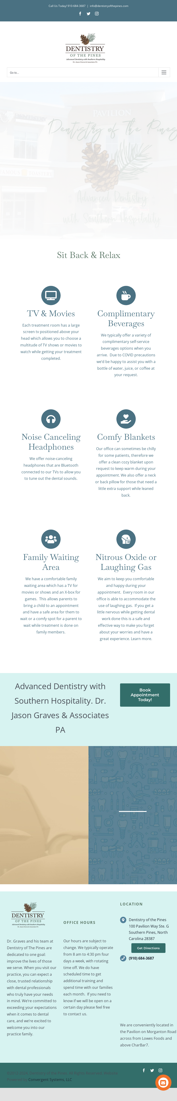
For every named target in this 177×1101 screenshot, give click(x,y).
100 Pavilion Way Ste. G (149, 939)
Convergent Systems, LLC (50, 1092)
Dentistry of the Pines (147, 932)
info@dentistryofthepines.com (109, 6)
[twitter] (152, 1083)
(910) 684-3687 (141, 971)
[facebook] (144, 1083)
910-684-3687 (77, 6)
